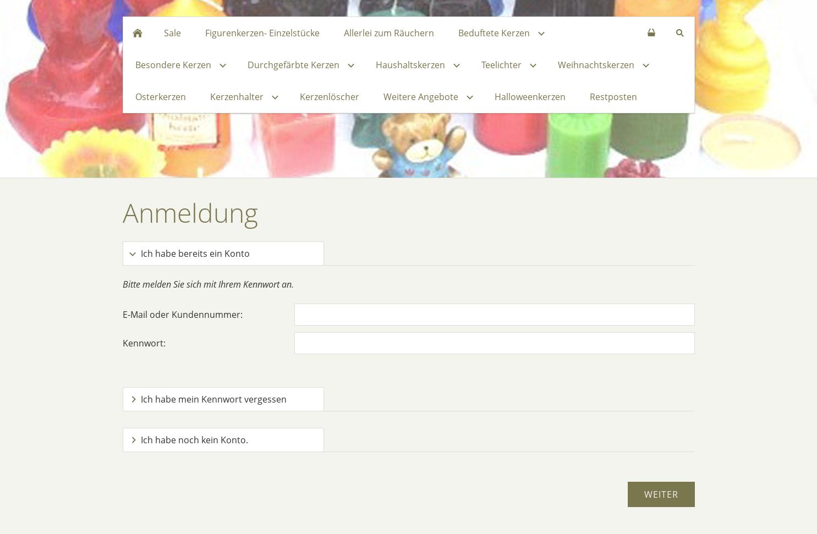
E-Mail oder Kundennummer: (183, 315)
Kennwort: (144, 343)
